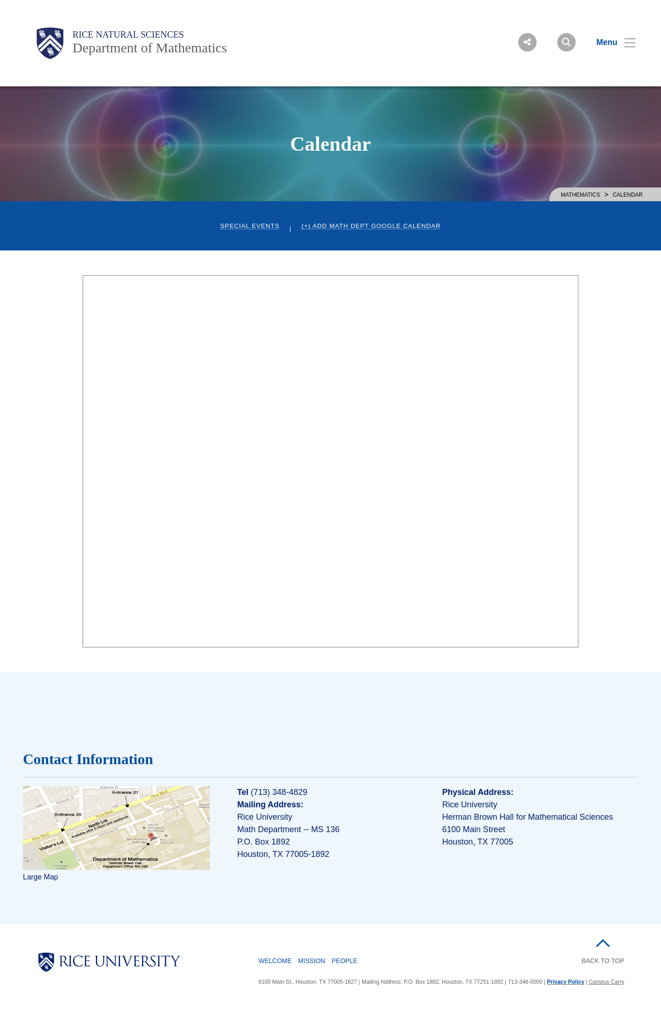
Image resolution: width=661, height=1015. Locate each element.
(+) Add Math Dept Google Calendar (371, 225)
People (344, 960)
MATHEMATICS (580, 195)
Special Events (250, 225)
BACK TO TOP (603, 960)
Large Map (40, 877)
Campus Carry (606, 982)
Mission (311, 960)
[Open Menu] (610, 42)
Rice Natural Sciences (128, 34)
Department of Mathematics (150, 47)
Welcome (274, 960)
